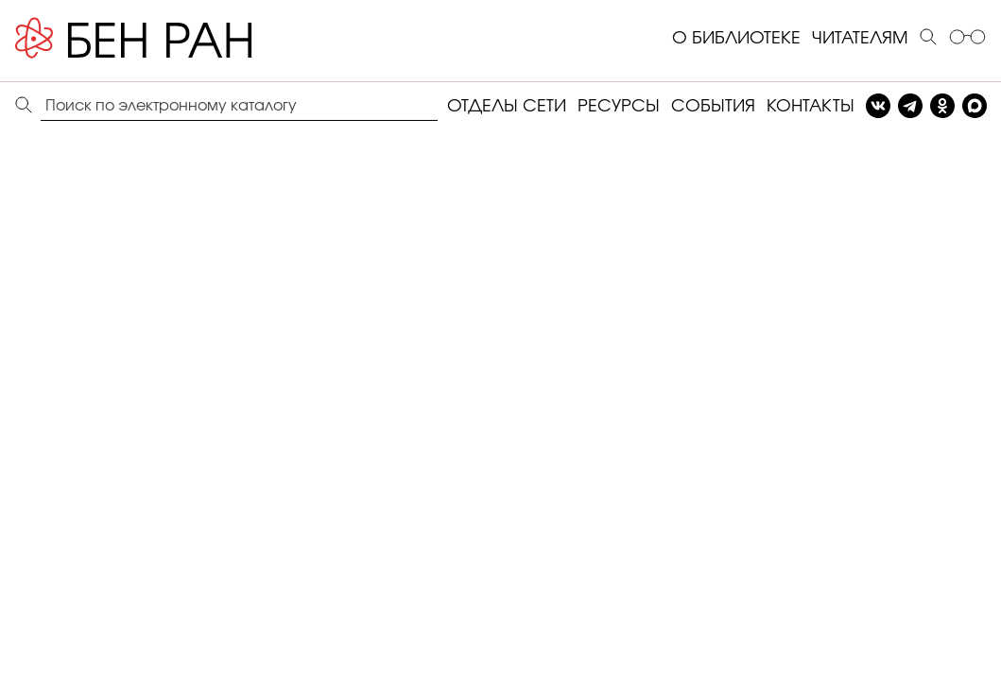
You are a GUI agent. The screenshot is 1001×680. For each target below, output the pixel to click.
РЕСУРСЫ (619, 106)
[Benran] (161, 38)
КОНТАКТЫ (810, 106)
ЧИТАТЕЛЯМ (860, 38)
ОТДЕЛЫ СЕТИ (506, 106)
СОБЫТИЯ (713, 106)
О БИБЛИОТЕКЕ (736, 38)
